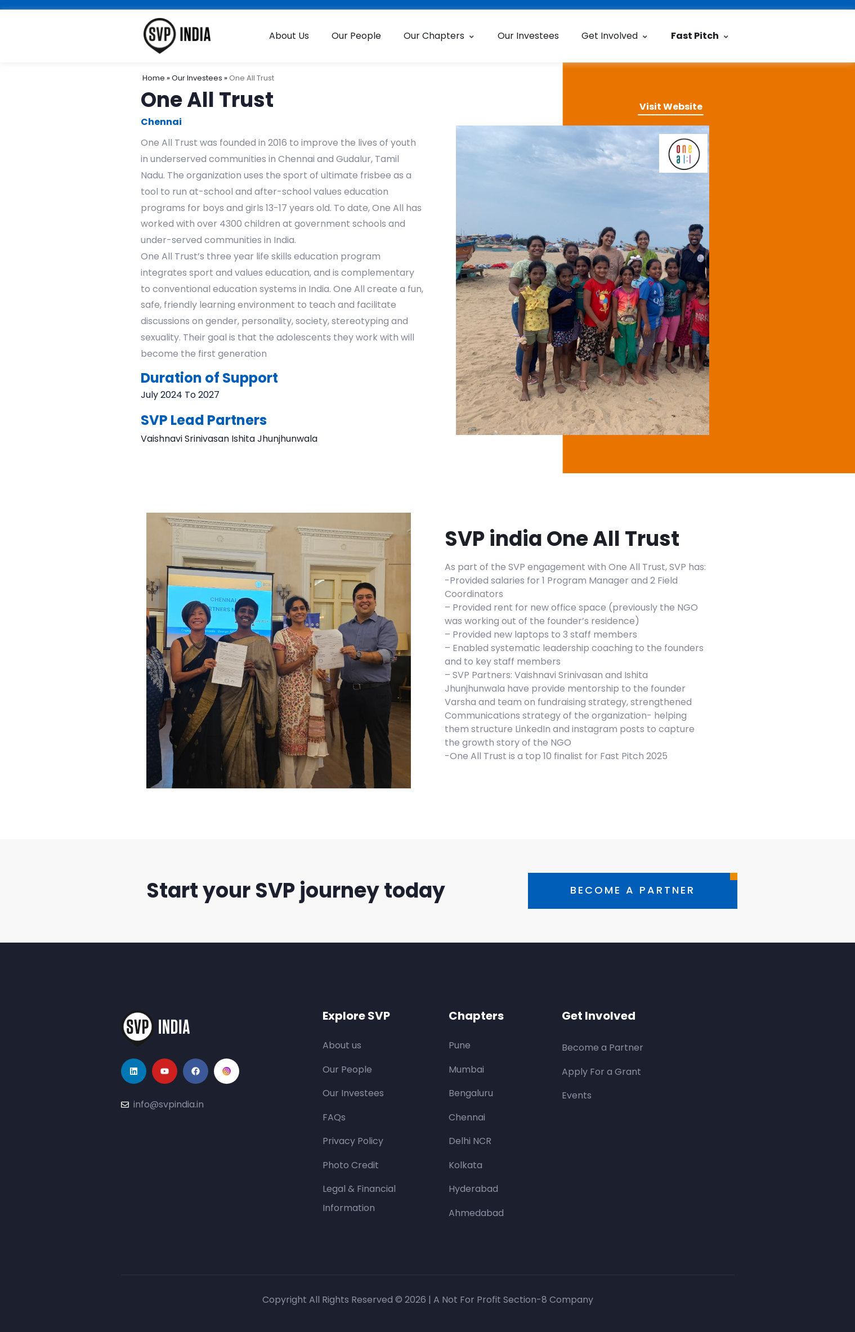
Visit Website (670, 106)
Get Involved (614, 35)
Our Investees (528, 35)
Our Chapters (439, 35)
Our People (356, 35)
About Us (289, 35)
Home (154, 78)
